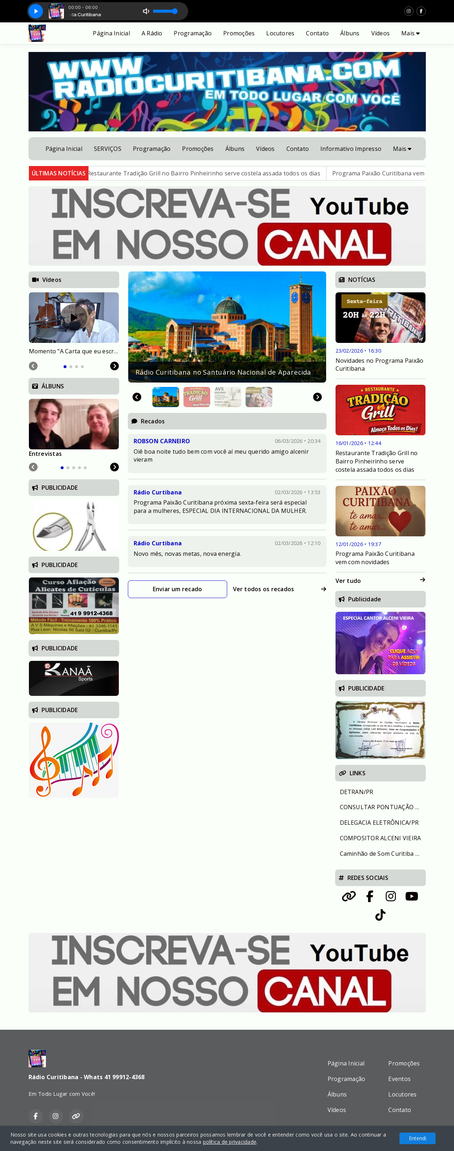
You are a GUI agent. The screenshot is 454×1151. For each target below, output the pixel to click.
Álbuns (349, 33)
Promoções (239, 33)
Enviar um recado (177, 589)
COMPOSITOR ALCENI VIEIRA (380, 838)
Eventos (399, 1079)
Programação (193, 33)
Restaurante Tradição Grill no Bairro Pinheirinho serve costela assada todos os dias (221, 173)
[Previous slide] (33, 366)
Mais (410, 33)
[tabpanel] (74, 324)
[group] (227, 327)
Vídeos (380, 33)
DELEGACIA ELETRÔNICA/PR (379, 823)
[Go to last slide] (137, 397)
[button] (165, 397)
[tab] (65, 366)
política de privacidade (230, 1141)
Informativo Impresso (350, 149)
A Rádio (152, 33)
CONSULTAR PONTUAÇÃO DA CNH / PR (382, 807)
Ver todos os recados (280, 589)
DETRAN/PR (356, 792)
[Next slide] (317, 397)
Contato (317, 33)
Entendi (417, 1138)
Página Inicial (111, 33)
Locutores (280, 33)
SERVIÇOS (107, 149)
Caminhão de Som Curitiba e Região (382, 854)
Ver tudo (380, 581)
